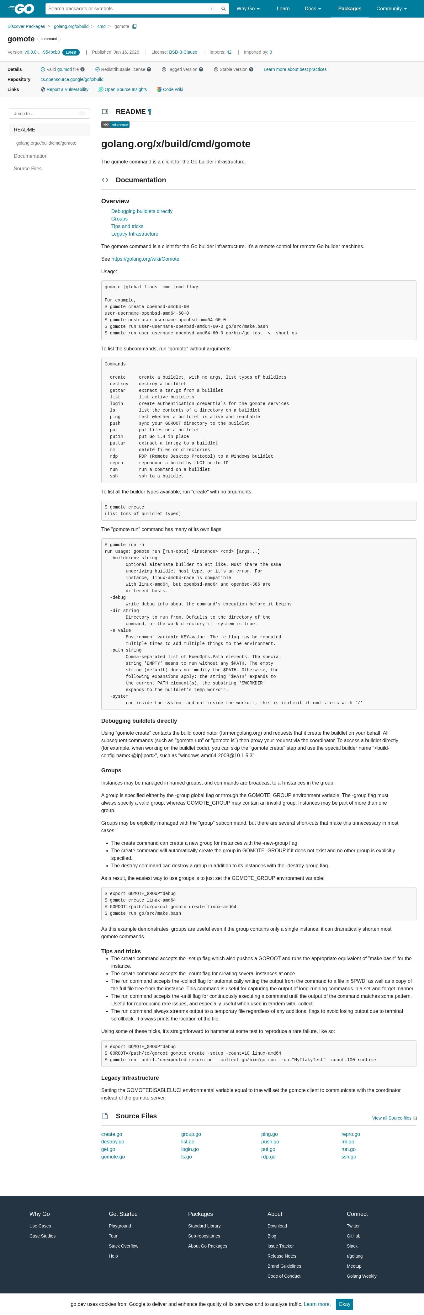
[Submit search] (223, 8)
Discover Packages (26, 26)
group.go (191, 1134)
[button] (42, 69)
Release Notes (282, 1256)
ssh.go (349, 1156)
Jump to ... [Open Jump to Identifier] (24, 113)
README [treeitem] (24, 129)
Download (277, 1225)
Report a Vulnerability (64, 89)
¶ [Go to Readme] (149, 111)
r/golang (355, 1256)
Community (393, 9)
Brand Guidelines (284, 1266)
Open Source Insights (122, 89)
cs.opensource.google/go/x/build (71, 79)
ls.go (186, 1156)
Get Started (123, 1214)
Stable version (234, 69)
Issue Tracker (281, 1245)
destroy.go (113, 1141)
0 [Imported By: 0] (258, 52)
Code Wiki (170, 89)
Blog (272, 1235)
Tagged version (183, 69)
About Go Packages (207, 1245)
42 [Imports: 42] (221, 52)
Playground (120, 1225)
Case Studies (42, 1235)
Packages (350, 8)
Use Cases (40, 1225)
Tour (113, 1235)
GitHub (354, 1235)
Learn (283, 8)
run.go (349, 1149)
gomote (121, 26)
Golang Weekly (362, 1276)
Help (113, 1256)
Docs (314, 9)
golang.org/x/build (71, 26)
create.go (111, 1134)
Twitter (353, 1225)
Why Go (249, 9)
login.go (190, 1149)
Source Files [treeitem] (28, 168)
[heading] (26, 9)
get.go (108, 1149)
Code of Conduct (284, 1276)
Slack (352, 1245)
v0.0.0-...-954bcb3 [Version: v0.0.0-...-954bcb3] (34, 52)
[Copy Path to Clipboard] (134, 26)
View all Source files (391, 1118)
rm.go (348, 1141)
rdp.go (268, 1156)
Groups (119, 218)
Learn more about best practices (295, 69)
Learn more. (317, 1304)
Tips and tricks (127, 226)
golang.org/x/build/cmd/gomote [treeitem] (46, 143)
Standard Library (204, 1225)
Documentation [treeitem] (31, 156)
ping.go (269, 1134)
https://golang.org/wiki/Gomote (145, 259)
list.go (187, 1141)
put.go (268, 1149)
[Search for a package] (131, 8)
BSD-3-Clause (183, 52)
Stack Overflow (123, 1245)
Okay (344, 1304)
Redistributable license (123, 69)
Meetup (354, 1266)
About (275, 1214)
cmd (102, 26)
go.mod (64, 69)
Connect (357, 1214)
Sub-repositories (204, 1235)
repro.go (351, 1134)
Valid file (62, 69)
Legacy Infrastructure (134, 234)
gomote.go (113, 1156)
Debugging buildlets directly (142, 211)
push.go (270, 1141)
